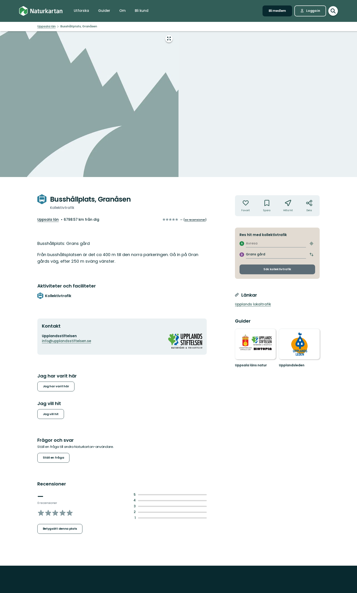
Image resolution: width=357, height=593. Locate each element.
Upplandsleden (291, 365)
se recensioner (195, 220)
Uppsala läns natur (251, 365)
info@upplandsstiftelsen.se (66, 341)
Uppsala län (48, 219)
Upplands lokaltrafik (253, 304)
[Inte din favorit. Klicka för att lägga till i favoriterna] (245, 205)
